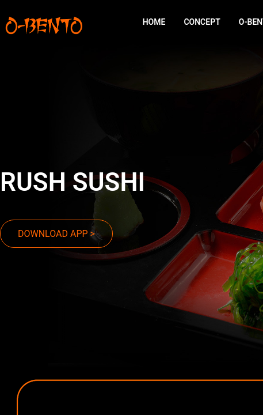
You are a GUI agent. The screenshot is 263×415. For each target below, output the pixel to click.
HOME (154, 22)
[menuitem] (154, 22)
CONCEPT (202, 22)
